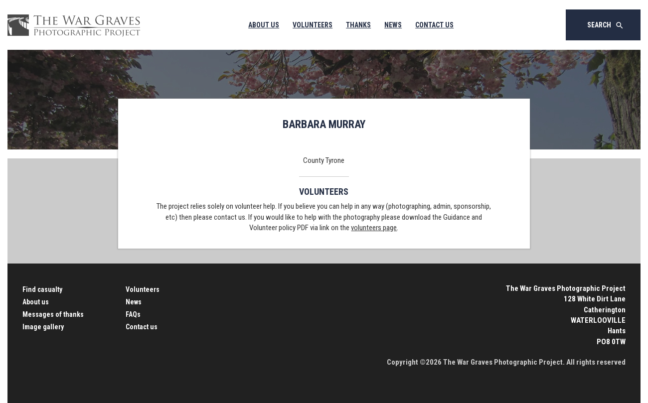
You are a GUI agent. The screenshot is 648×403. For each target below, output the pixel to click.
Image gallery (43, 327)
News (393, 25)
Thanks (358, 25)
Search (605, 25)
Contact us (142, 327)
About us (35, 302)
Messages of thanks (53, 314)
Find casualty (42, 289)
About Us (263, 25)
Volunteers (312, 25)
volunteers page (374, 227)
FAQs (133, 314)
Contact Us (434, 25)
